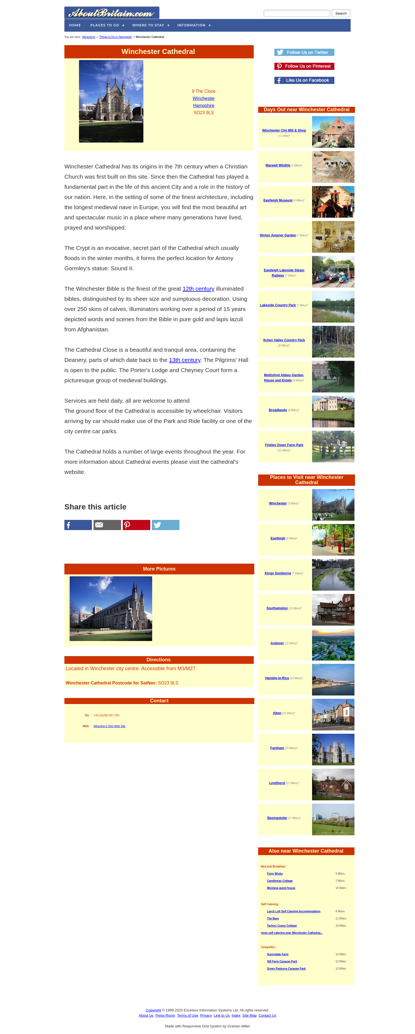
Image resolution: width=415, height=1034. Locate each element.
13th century (184, 360)
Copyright (153, 1010)
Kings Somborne (278, 573)
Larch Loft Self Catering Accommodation (293, 911)
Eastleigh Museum (277, 200)
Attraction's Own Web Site (109, 726)
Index (236, 1015)
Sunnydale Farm (277, 954)
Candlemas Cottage (280, 880)
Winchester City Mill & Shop (284, 130)
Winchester (204, 98)
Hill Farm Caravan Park (282, 961)
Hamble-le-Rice (277, 678)
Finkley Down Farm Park (284, 445)
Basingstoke (277, 818)
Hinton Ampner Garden (278, 235)
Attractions (88, 37)
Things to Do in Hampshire (115, 37)
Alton (277, 713)
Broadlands (278, 410)
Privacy (206, 1015)
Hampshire (203, 105)
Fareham (277, 748)
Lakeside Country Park (278, 305)
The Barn (273, 918)
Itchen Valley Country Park (284, 340)
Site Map (249, 1015)
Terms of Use (187, 1015)
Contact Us (267, 1015)
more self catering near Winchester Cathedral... (292, 932)
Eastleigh (278, 538)
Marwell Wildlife (278, 165)
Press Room (165, 1015)
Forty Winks (275, 873)
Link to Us (222, 1015)
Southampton (277, 608)
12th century (199, 288)
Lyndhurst (277, 783)
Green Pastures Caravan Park (286, 968)
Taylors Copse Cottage (282, 925)
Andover (277, 643)
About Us (146, 1015)
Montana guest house (281, 888)
